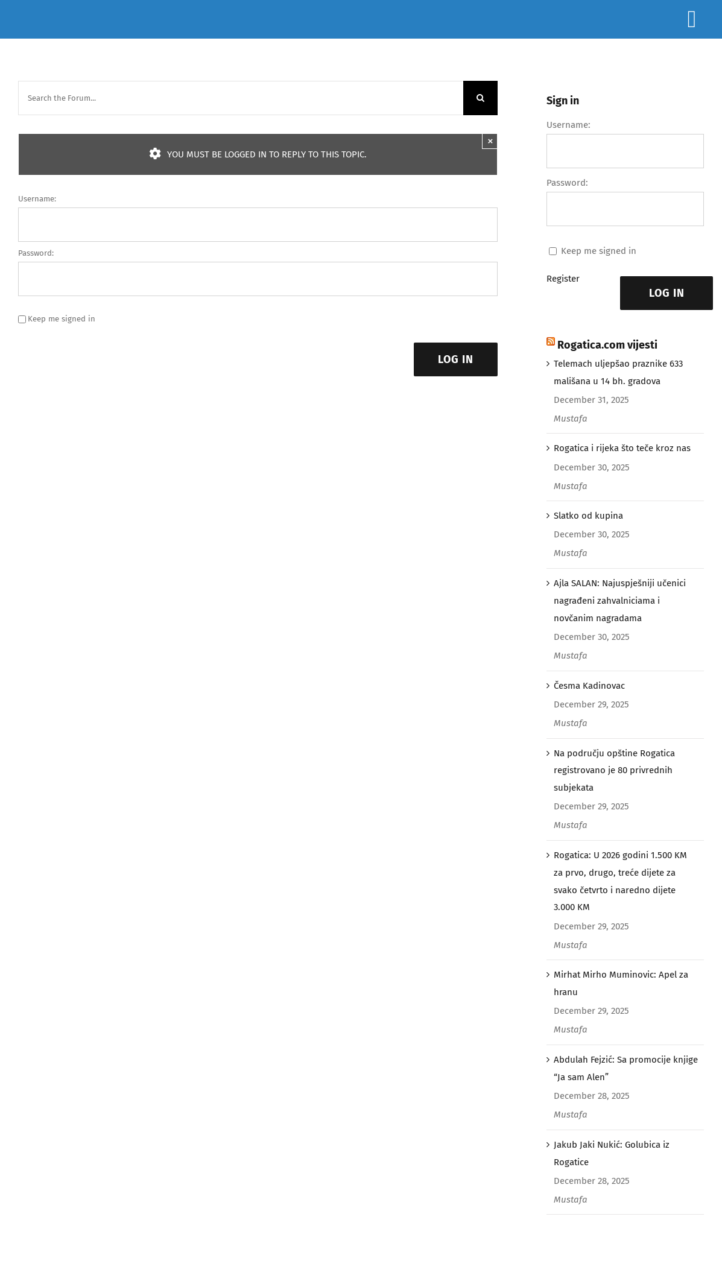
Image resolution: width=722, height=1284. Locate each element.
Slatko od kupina (588, 515)
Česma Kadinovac (589, 685)
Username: (37, 198)
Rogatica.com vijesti (607, 345)
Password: (36, 253)
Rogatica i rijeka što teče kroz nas (622, 448)
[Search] (480, 98)
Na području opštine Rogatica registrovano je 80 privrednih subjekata (614, 771)
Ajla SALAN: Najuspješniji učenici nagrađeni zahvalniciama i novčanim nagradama (620, 601)
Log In (455, 359)
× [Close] (490, 141)
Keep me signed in (61, 318)
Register (563, 278)
